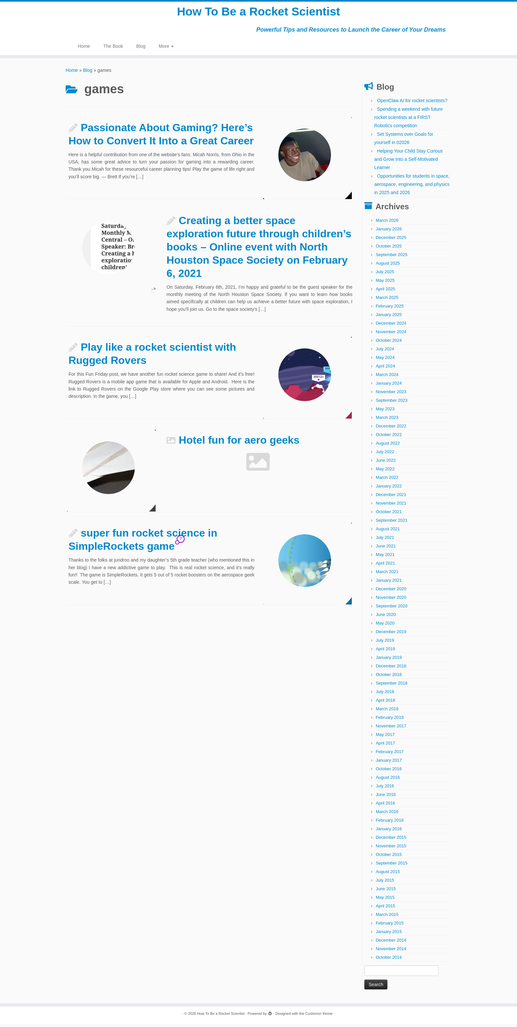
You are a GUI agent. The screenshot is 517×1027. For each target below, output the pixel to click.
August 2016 (388, 780)
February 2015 (390, 926)
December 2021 (391, 497)
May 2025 (385, 283)
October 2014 (389, 960)
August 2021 (388, 532)
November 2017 (391, 729)
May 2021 (385, 557)
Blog (140, 49)
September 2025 (392, 257)
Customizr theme (319, 1017)
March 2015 (387, 917)
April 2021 (385, 566)
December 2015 (391, 840)
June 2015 (386, 892)
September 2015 (392, 866)
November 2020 (391, 600)
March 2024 (387, 377)
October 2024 (389, 343)
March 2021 (387, 574)
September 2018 (392, 686)
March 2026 (387, 223)
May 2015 (385, 900)
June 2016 (386, 797)
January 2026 (389, 232)
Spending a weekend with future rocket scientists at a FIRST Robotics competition (408, 121)
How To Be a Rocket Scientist (258, 13)
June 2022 (386, 463)
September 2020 (392, 609)
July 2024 (385, 352)
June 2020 (386, 617)
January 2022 (389, 489)
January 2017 (389, 763)
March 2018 (387, 712)
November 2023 (391, 395)
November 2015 (391, 849)
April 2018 (385, 703)
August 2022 (388, 446)
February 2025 (390, 309)
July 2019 (385, 643)
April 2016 (385, 806)
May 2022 (385, 472)
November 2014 (391, 952)
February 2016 (390, 823)
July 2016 (385, 789)
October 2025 (389, 249)
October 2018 (389, 677)
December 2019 (391, 634)
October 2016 (389, 772)
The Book (113, 49)
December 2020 (391, 592)
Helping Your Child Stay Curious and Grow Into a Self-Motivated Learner (408, 162)
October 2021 (389, 515)
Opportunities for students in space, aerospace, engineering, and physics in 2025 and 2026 (412, 187)
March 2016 (387, 814)
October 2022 (389, 437)
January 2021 (389, 583)
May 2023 (385, 412)
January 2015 (389, 934)
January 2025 (389, 317)
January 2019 (389, 660)
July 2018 (385, 694)
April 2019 (385, 652)
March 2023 (387, 420)
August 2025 (388, 266)
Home (84, 49)
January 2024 (389, 386)
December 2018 (391, 669)
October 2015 (389, 857)
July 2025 (385, 275)
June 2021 (386, 549)
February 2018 (390, 720)
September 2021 (392, 523)
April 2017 (385, 746)
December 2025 (391, 240)
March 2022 (387, 480)
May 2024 (385, 360)
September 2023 (392, 403)
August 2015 (388, 874)
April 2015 (385, 909)
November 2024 (391, 335)
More (166, 49)
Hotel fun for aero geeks (239, 443)
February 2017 (390, 754)
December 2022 (391, 429)
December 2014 (391, 943)
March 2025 (387, 300)
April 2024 (385, 369)
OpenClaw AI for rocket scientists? (412, 103)
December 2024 (391, 326)
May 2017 (385, 737)
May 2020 (385, 626)
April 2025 (385, 292)
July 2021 (385, 540)
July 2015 (385, 883)
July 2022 (385, 455)
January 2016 (389, 832)
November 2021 (391, 506)
